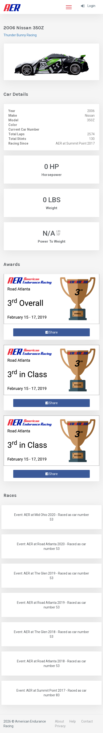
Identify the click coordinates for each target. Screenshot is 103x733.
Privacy (60, 726)
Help (72, 721)
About (59, 721)
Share (51, 332)
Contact (87, 721)
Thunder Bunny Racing (20, 35)
